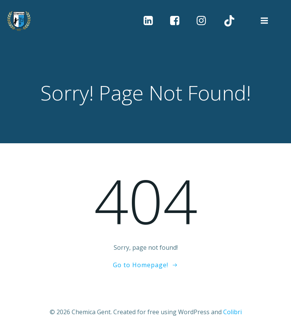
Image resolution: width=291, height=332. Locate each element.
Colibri (232, 312)
